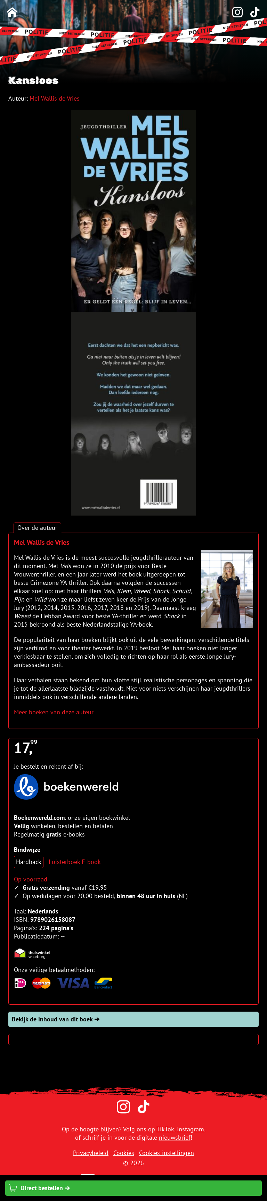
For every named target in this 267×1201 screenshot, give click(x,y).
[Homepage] (12, 12)
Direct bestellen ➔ (39, 1188)
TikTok (165, 1129)
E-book (91, 862)
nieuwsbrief (175, 1137)
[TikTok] (251, 12)
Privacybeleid (90, 1153)
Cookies (123, 1153)
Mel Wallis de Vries (55, 98)
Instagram (190, 1129)
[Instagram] (234, 12)
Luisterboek (64, 862)
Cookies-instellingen (166, 1153)
